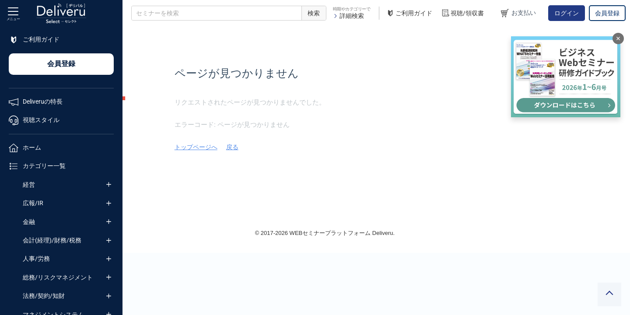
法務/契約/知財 (44, 295)
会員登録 (607, 13)
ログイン (566, 13)
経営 (29, 184)
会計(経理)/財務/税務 (52, 240)
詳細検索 (348, 15)
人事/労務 (36, 258)
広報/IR (33, 203)
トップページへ (298, 147)
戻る (335, 147)
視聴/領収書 (462, 13)
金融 (29, 221)
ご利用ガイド (409, 13)
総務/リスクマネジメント (58, 277)
